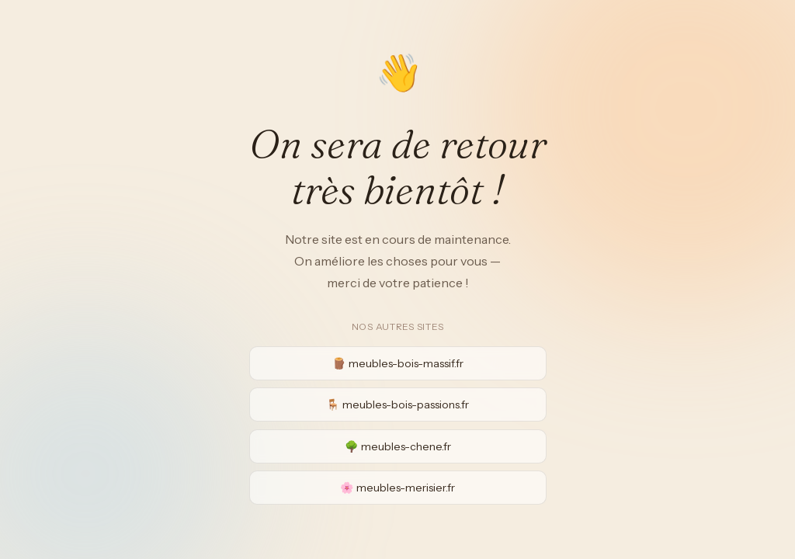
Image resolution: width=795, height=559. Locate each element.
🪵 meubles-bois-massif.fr (397, 363)
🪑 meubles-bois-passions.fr (397, 404)
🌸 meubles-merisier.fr (397, 488)
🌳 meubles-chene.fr (398, 446)
